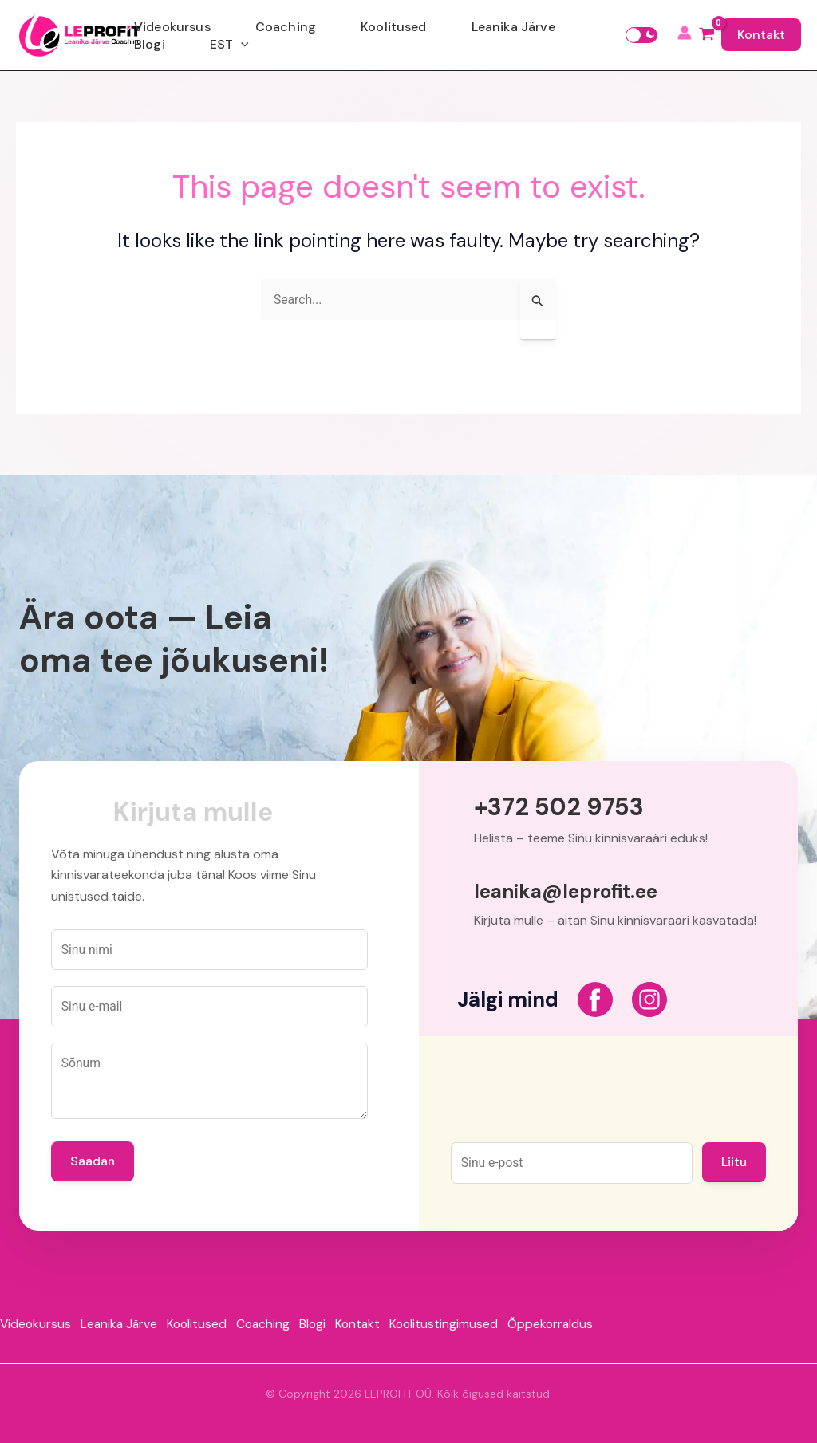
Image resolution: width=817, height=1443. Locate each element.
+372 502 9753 (565, 799)
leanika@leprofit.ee (565, 885)
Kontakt (761, 34)
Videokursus (226, 34)
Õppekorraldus (584, 1320)
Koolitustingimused (473, 1320)
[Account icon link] (684, 35)
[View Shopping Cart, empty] (706, 35)
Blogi (542, 34)
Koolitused (384, 34)
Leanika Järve (472, 34)
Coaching (308, 34)
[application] (602, 35)
